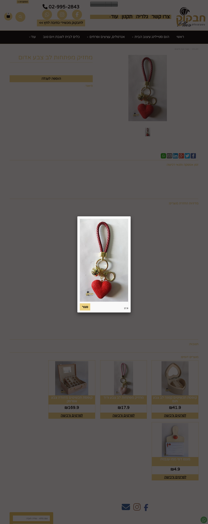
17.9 (126, 308)
